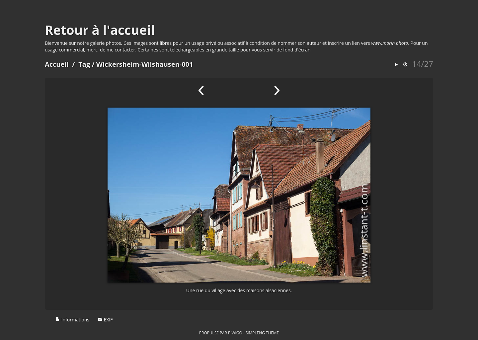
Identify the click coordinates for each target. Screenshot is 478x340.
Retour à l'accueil (100, 30)
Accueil (57, 64)
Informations (72, 319)
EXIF (105, 319)
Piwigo (235, 332)
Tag (84, 64)
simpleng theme (262, 332)
